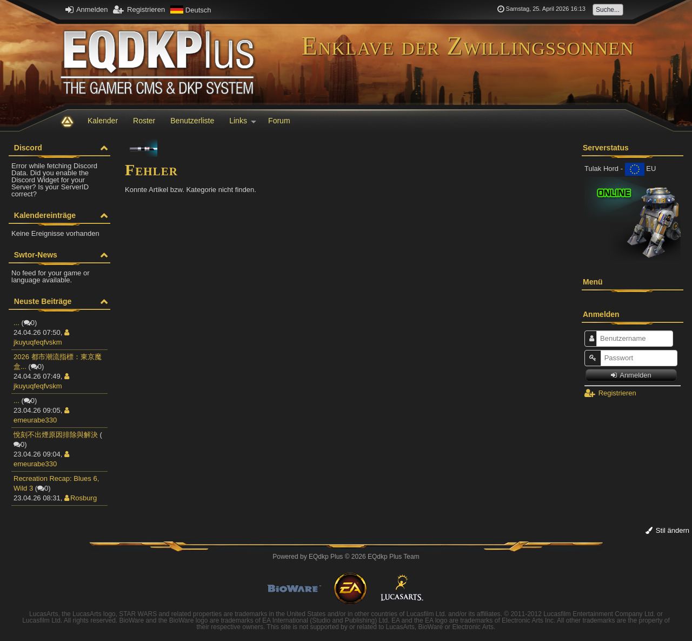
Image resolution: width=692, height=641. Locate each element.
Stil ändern (667, 530)
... (16, 323)
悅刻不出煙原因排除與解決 (56, 435)
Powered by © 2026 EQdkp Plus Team (345, 556)
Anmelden (86, 9)
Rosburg (80, 498)
